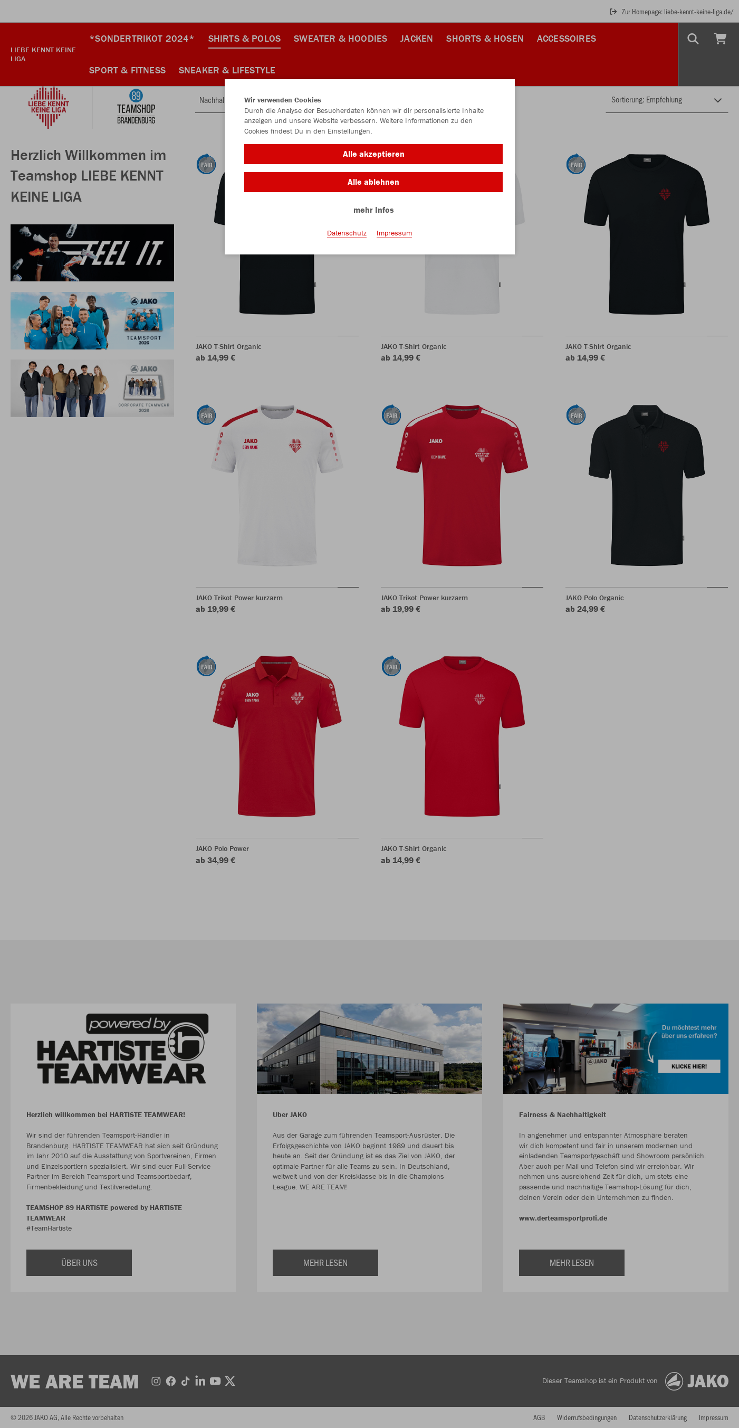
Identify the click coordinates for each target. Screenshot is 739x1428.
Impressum (394, 233)
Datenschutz (347, 233)
